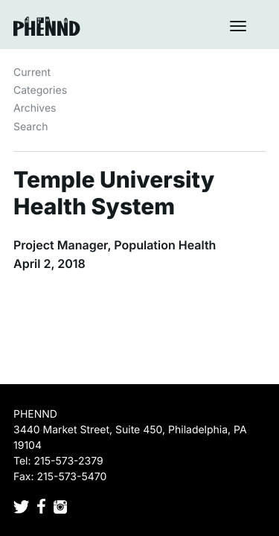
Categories (40, 90)
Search (30, 127)
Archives (35, 108)
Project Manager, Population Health (114, 244)
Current (32, 72)
